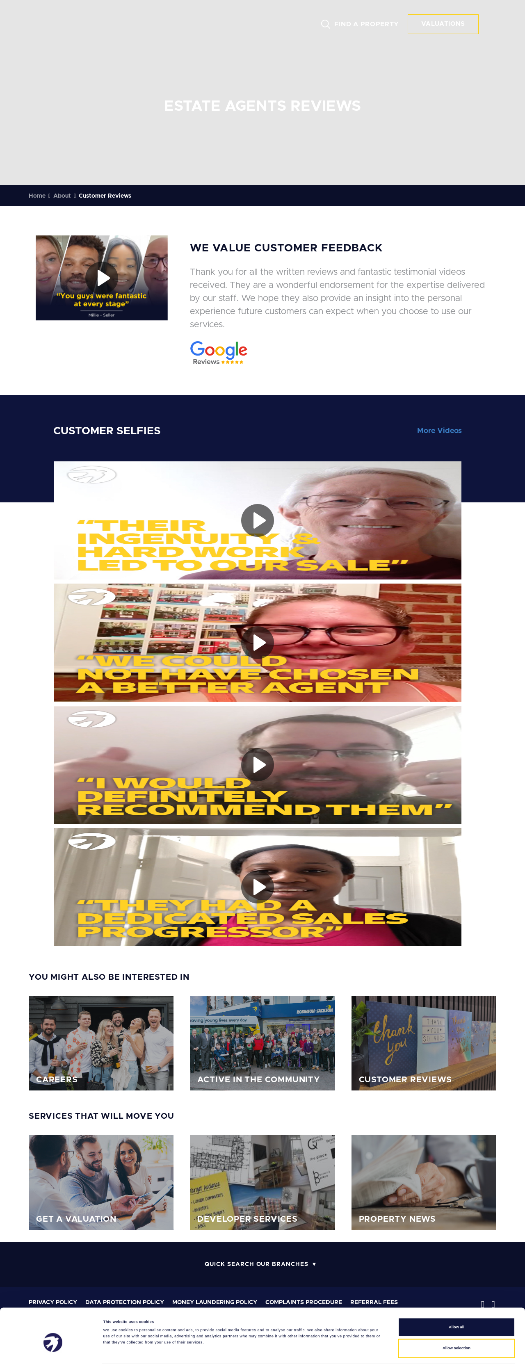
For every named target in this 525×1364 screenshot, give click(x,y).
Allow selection (456, 1320)
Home (37, 196)
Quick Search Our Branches (256, 1264)
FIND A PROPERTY (366, 24)
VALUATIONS (443, 24)
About (62, 196)
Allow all (456, 1298)
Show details (340, 1350)
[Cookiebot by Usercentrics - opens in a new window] (53, 1350)
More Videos (439, 431)
